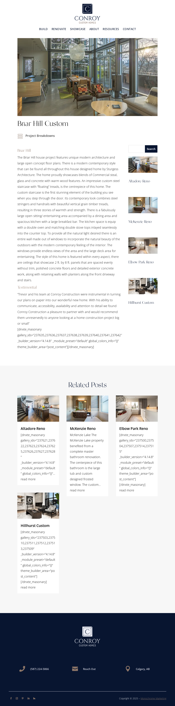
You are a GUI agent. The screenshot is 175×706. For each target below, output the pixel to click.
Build (43, 29)
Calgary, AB (143, 669)
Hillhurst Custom (141, 302)
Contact (129, 29)
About (94, 29)
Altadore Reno (139, 181)
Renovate (59, 29)
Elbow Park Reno (141, 262)
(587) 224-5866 (39, 669)
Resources (111, 29)
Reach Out (89, 669)
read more (28, 479)
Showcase (78, 29)
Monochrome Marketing (153, 698)
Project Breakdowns (40, 136)
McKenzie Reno (140, 221)
